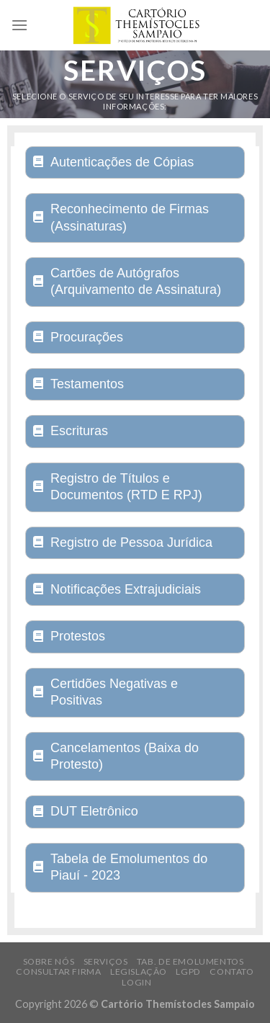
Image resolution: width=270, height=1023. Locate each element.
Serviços (106, 961)
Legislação (138, 971)
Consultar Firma (58, 971)
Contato (231, 971)
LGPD (188, 971)
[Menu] (19, 25)
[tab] (135, 162)
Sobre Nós (49, 961)
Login (136, 982)
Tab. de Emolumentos (190, 961)
